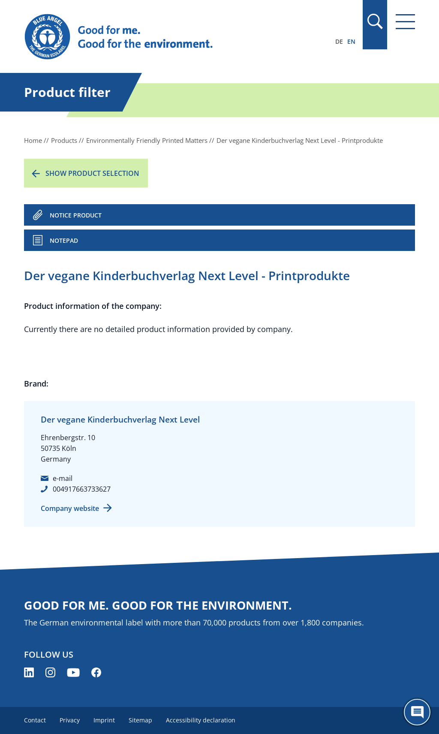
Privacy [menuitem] (70, 720)
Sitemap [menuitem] (140, 720)
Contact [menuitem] (35, 720)
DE (339, 41)
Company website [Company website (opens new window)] (70, 508)
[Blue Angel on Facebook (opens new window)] (96, 672)
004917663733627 (82, 489)
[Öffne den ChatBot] (417, 712)
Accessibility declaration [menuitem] (200, 720)
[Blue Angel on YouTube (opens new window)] (73, 672)
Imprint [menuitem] (104, 720)
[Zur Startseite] (161, 37)
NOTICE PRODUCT (76, 215)
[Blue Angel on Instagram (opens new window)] (50, 672)
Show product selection (92, 173)
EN (351, 41)
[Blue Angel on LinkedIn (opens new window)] (29, 672)
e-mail (62, 478)
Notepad (64, 240)
